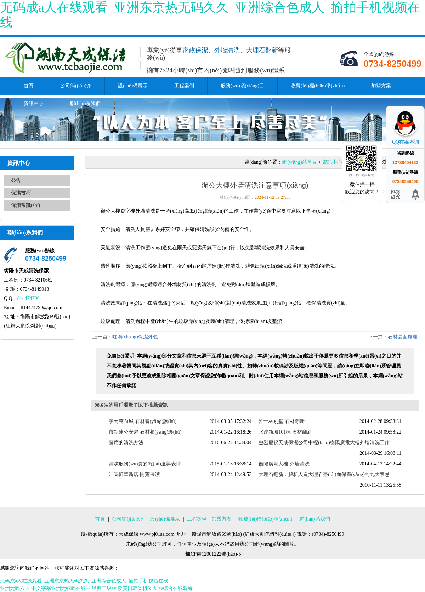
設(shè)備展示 (133, 85)
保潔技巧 (21, 193)
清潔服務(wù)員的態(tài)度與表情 (145, 463)
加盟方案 (381, 85)
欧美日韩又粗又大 (137, 588)
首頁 (29, 85)
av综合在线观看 (175, 588)
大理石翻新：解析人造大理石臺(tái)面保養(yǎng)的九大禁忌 (324, 474)
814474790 (28, 298)
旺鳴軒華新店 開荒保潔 (134, 474)
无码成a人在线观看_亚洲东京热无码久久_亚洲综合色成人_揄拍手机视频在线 (84, 581)
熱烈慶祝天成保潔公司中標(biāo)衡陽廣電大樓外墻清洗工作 (324, 442)
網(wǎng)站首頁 (299, 162)
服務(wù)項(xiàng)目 (242, 85)
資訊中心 (34, 103)
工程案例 (184, 85)
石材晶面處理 (403, 336)
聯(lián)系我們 (85, 103)
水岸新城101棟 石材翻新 (285, 432)
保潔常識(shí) (25, 205)
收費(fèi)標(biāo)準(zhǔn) (318, 85)
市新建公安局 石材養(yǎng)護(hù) (145, 432)
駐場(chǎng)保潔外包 (135, 336)
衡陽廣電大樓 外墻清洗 (284, 463)
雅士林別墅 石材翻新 (282, 421)
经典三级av (104, 588)
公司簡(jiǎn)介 (75, 85)
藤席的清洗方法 (126, 442)
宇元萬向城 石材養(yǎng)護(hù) (142, 421)
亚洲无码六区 (15, 588)
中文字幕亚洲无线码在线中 (61, 588)
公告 (16, 180)
